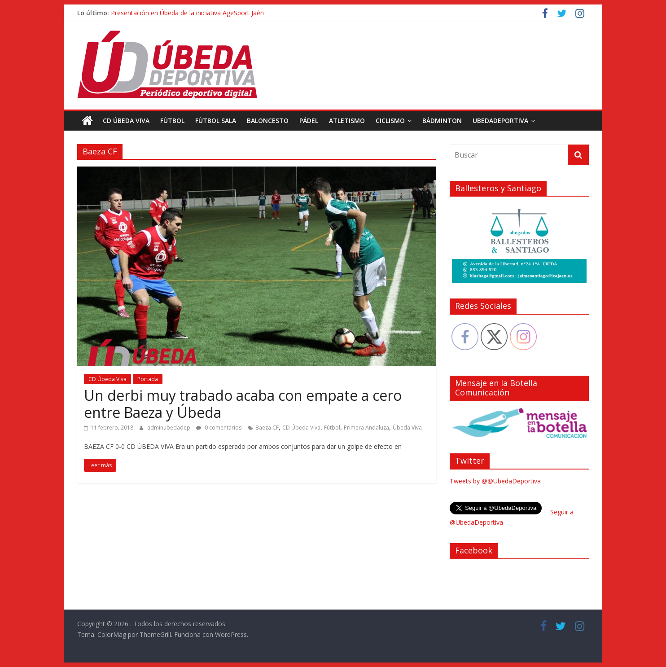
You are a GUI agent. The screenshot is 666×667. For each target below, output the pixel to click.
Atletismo (347, 120)
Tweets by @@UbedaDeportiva (495, 481)
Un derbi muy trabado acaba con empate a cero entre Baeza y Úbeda (243, 404)
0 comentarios (218, 427)
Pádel (308, 120)
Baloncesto (268, 120)
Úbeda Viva (407, 427)
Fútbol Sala (215, 120)
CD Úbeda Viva (126, 120)
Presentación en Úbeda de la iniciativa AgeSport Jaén (187, 13)
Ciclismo (390, 120)
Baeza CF (267, 427)
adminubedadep (169, 427)
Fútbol (172, 120)
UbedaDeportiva (500, 120)
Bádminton (442, 120)
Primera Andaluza (366, 427)
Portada (147, 379)
